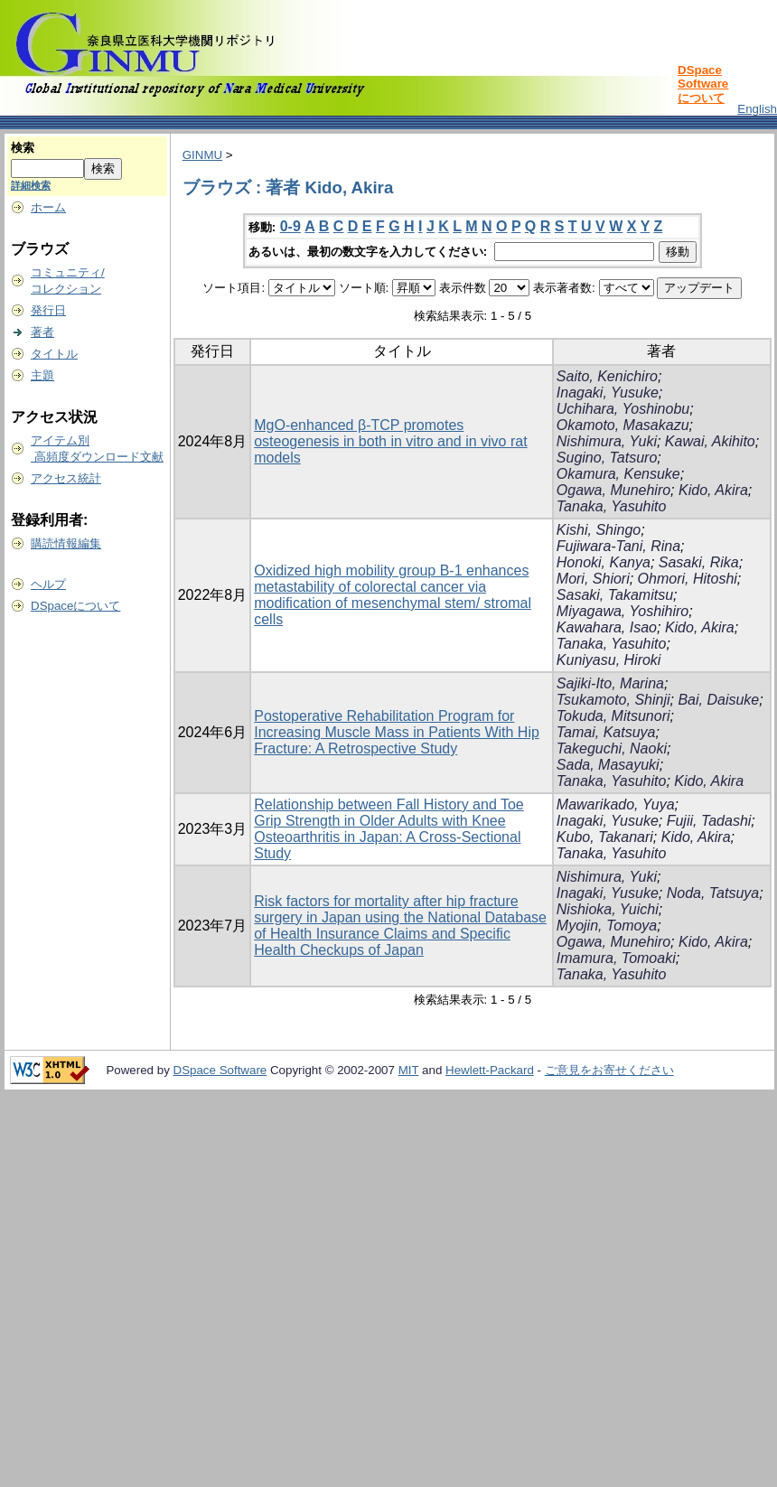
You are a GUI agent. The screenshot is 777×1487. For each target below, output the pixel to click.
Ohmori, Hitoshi (687, 578)
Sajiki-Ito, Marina (610, 683)
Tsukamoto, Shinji (613, 699)
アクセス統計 (66, 478)
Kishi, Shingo (599, 530)
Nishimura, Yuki (607, 441)
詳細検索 (31, 185)
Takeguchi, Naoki (612, 748)
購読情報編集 (66, 543)
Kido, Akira (713, 490)
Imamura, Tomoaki (616, 958)
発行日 (48, 310)
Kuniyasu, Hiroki (609, 660)
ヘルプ (48, 584)
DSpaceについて (75, 606)
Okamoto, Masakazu (623, 425)
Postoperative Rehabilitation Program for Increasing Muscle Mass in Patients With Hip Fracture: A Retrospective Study (396, 732)
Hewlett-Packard (489, 1070)
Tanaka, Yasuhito (612, 506)
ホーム (48, 207)
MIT (408, 1070)
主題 (42, 375)
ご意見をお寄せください (609, 1070)
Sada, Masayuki (608, 764)
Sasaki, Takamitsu (615, 595)
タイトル (54, 353)
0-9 (290, 226)
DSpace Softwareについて (703, 84)
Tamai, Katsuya (606, 732)
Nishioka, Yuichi (608, 909)
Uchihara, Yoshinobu (623, 408)
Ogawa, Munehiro (613, 490)
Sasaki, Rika (699, 562)
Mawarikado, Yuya (616, 804)
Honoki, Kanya (604, 562)
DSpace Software (220, 1070)
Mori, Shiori (593, 578)
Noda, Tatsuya (713, 893)
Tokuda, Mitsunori (613, 716)
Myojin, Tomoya (607, 925)
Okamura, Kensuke (618, 474)
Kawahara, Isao (607, 627)
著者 (42, 332)
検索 (22, 147)
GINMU (202, 155)
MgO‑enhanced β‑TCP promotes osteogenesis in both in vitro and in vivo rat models (390, 441)
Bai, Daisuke (718, 699)
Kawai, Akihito (710, 441)
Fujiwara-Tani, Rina (618, 546)
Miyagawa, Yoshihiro (622, 611)
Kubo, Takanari (605, 837)
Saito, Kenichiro (607, 376)
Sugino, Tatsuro (607, 457)
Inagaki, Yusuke (608, 392)
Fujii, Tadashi (709, 820)
